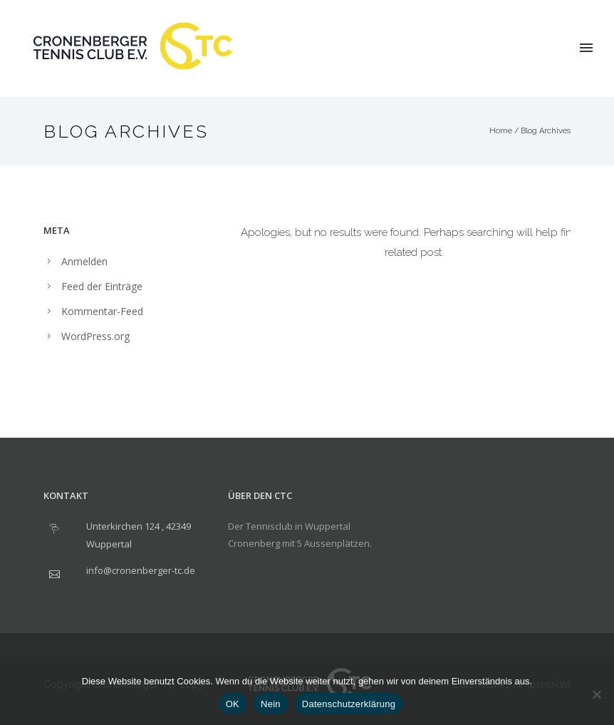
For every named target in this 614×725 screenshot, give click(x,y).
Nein (271, 704)
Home (500, 130)
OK (232, 704)
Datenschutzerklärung (348, 704)
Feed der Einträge (101, 286)
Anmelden (84, 261)
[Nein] (596, 694)
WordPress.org (95, 336)
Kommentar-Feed (102, 311)
